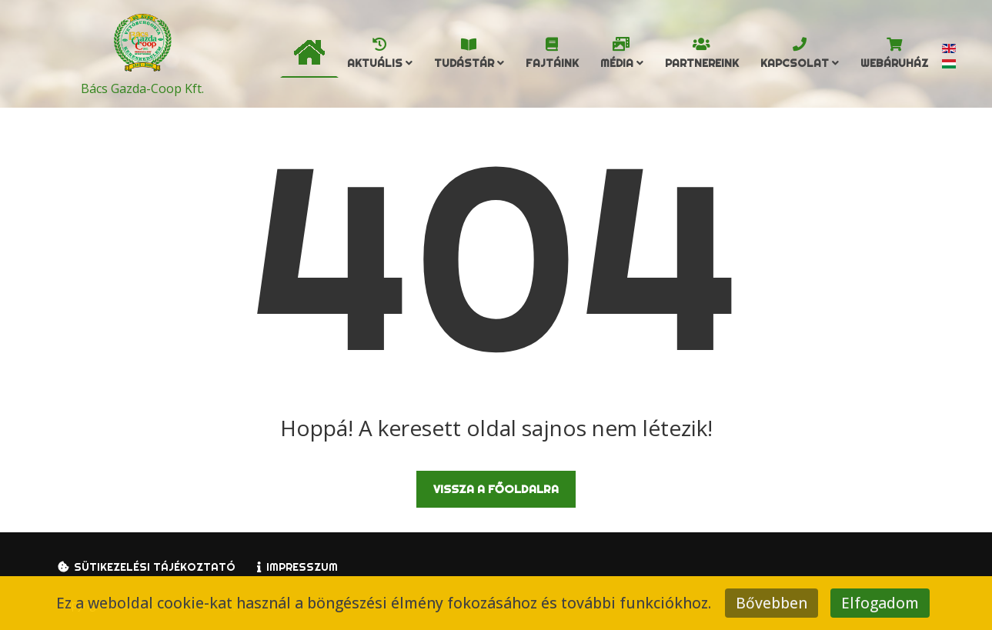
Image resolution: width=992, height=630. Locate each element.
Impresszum (302, 567)
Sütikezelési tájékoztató (154, 567)
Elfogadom (880, 602)
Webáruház (894, 63)
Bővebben (771, 602)
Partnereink (702, 63)
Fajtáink (552, 63)
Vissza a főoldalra (496, 489)
